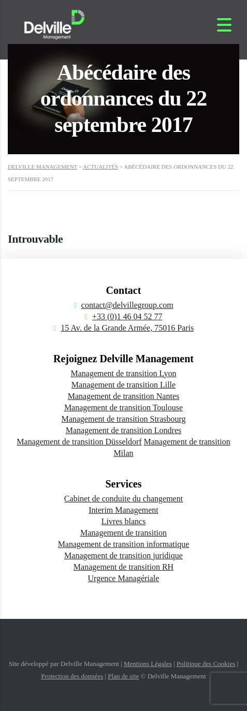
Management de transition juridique (123, 555)
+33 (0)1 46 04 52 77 (127, 316)
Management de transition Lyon (124, 373)
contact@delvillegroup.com (127, 305)
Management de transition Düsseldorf (79, 441)
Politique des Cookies (206, 664)
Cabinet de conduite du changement (123, 498)
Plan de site (123, 676)
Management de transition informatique (124, 544)
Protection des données (72, 676)
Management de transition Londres (124, 430)
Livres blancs (123, 521)
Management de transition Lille (123, 384)
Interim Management (123, 510)
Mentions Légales (148, 664)
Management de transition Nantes (124, 396)
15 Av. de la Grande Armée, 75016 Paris (127, 327)
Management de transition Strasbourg (123, 418)
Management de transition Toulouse (123, 407)
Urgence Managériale (123, 578)
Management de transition (123, 532)
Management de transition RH (123, 566)
